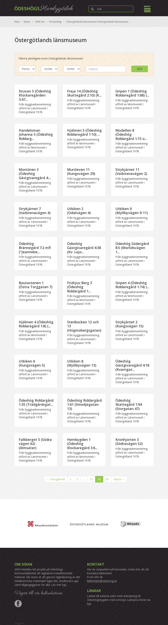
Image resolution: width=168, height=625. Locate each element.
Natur (27, 21)
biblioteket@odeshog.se (102, 581)
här (64, 585)
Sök (139, 69)
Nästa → (119, 479)
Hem (17, 21)
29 (107, 479)
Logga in (19, 623)
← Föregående (56, 479)
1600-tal (39, 21)
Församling (55, 21)
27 (91, 479)
